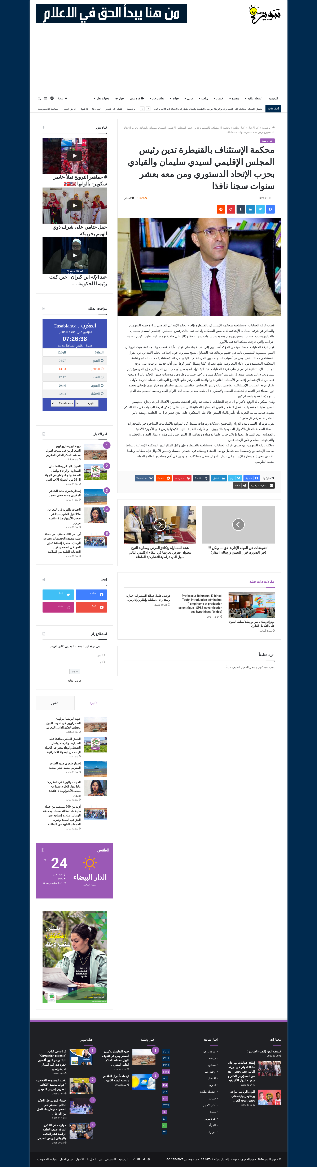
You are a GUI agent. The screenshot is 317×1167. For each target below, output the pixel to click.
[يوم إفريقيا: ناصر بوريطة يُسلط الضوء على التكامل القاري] (252, 605)
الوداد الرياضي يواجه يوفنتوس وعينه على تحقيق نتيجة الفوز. (242, 1096)
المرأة (212, 1125)
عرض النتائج (75, 680)
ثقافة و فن (158, 98)
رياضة (204, 98)
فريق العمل (69, 108)
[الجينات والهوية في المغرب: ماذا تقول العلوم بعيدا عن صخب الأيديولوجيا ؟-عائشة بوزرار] (95, 515)
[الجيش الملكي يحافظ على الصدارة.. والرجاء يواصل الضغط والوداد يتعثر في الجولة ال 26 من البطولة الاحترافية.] (95, 472)
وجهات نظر (102, 98)
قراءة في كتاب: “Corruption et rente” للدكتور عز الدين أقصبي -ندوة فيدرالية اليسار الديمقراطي (52, 1060)
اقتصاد (220, 98)
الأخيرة (93, 703)
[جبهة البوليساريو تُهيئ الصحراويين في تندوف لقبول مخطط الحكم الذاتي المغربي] (95, 452)
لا (100, 662)
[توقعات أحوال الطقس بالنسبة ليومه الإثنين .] (143, 1082)
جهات (175, 98)
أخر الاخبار (253, 127)
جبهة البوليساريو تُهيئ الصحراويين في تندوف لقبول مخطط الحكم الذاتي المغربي (63, 451)
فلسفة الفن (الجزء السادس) (264, 1051)
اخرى (212, 1085)
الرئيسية (273, 98)
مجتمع (235, 98)
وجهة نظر (210, 1071)
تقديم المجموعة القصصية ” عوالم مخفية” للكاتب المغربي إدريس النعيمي (51, 1085)
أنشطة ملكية (254, 98)
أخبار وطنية (239, 127)
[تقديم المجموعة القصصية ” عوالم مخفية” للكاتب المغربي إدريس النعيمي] (81, 1086)
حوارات (119, 98)
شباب (212, 1098)
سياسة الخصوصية (48, 108)
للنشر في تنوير (114, 108)
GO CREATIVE (175, 1159)
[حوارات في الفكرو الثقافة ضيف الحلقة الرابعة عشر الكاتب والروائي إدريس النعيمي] (81, 1131)
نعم (99, 655)
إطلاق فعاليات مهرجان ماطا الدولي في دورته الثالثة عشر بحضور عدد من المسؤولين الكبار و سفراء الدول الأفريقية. (241, 1071)
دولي (190, 98)
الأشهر (55, 703)
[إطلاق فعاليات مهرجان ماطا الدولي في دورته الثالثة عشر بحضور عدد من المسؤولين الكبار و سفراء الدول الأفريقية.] (269, 1068)
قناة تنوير (137, 98)
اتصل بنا (96, 108)
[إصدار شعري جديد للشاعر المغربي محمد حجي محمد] (95, 497)
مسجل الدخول (249, 667)
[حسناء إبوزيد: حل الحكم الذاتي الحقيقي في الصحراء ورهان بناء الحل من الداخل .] (81, 1106)
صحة (213, 1112)
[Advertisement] (158, 60)
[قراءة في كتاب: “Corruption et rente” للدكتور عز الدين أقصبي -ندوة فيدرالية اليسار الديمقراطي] (81, 1057)
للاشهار (84, 108)
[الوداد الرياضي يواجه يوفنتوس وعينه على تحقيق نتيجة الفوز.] (269, 1097)
